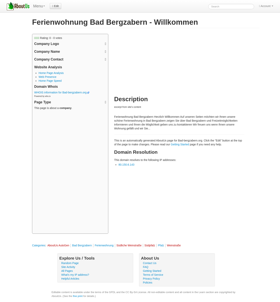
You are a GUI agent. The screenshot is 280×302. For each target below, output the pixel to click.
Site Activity (68, 267)
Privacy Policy (151, 278)
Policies (147, 282)
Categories (38, 245)
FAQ (145, 267)
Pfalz (161, 245)
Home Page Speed (49, 80)
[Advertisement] (70, 172)
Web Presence (47, 76)
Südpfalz (149, 245)
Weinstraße (174, 245)
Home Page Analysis (51, 73)
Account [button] (266, 6)
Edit (55, 6)
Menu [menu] (39, 6)
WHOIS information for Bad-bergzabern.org (61, 92)
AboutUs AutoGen (58, 245)
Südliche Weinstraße (129, 245)
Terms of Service (153, 274)
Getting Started (180, 144)
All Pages (67, 270)
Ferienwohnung (104, 245)
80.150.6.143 (126, 164)
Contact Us (149, 263)
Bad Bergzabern (82, 245)
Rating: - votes (48, 38)
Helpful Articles (70, 278)
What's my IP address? (75, 274)
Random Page (70, 263)
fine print (78, 296)
